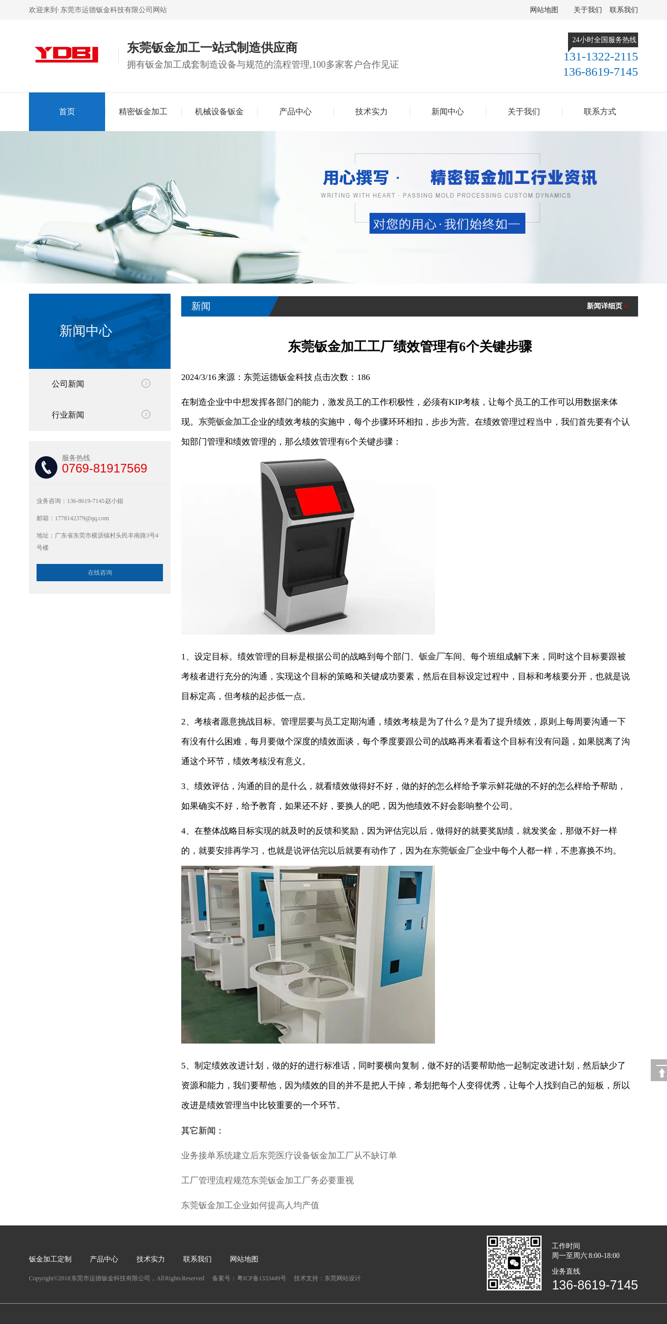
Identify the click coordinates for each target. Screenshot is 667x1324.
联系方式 (600, 111)
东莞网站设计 (342, 1278)
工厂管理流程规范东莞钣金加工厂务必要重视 (267, 1180)
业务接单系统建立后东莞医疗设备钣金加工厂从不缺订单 (289, 1155)
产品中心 (295, 111)
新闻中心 (447, 111)
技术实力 (371, 111)
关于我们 (588, 10)
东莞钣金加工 (224, 422)
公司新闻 (68, 384)
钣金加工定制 (50, 1259)
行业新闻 (68, 415)
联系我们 (624, 10)
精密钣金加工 (143, 111)
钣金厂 (432, 656)
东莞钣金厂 (453, 851)
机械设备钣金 (219, 111)
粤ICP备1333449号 (262, 1278)
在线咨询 (100, 572)
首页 (67, 111)
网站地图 (544, 10)
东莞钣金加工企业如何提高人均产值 (250, 1205)
